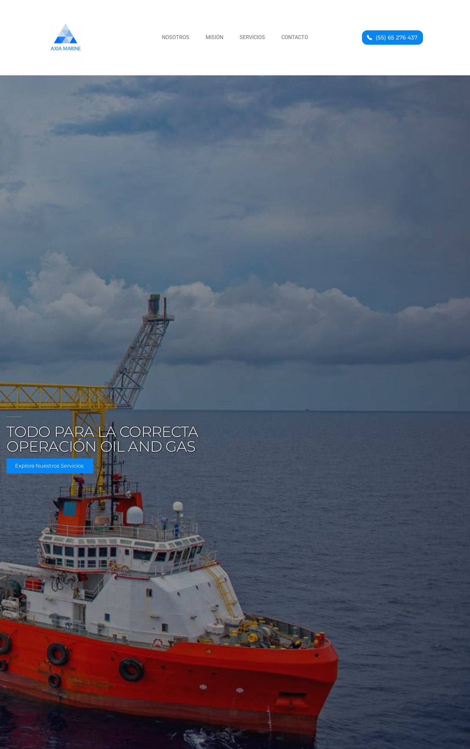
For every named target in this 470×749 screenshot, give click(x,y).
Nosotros (175, 37)
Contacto (294, 37)
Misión (214, 37)
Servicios (252, 37)
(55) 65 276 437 (396, 37)
